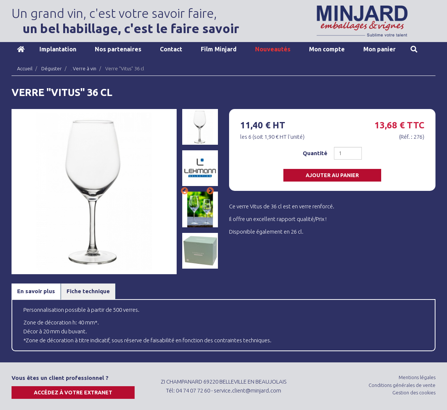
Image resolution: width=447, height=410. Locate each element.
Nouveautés (272, 49)
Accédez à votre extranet (73, 392)
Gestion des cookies (413, 392)
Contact (171, 49)
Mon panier (379, 49)
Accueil (21, 49)
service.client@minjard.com (247, 390)
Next (210, 191)
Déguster (51, 68)
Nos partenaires (118, 49)
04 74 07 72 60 (193, 390)
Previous (184, 191)
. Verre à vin (83, 68)
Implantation (57, 49)
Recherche (414, 49)
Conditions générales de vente (402, 385)
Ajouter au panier (332, 175)
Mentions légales (417, 377)
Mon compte (327, 49)
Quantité (315, 153)
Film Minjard (219, 49)
